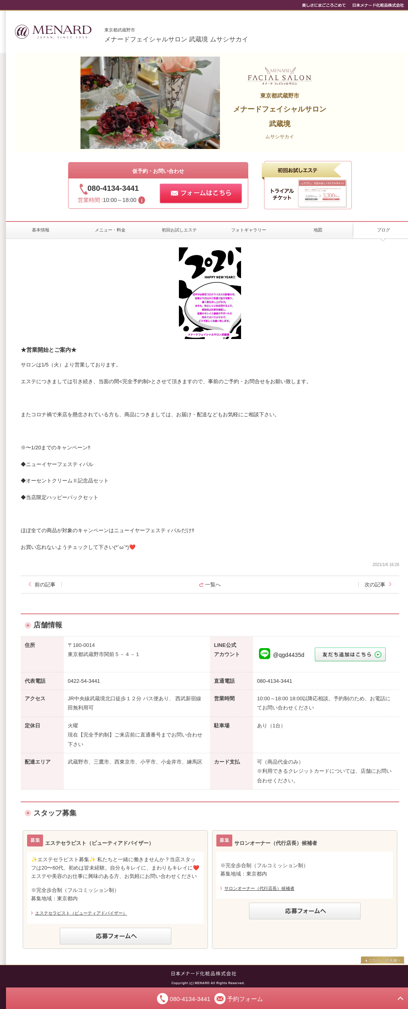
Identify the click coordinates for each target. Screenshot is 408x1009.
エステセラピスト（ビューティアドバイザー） (81, 913)
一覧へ (213, 585)
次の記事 (375, 584)
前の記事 (45, 584)
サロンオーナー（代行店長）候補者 (259, 888)
